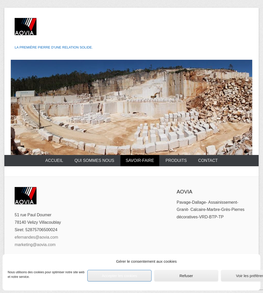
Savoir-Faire (140, 160)
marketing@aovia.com (35, 244)
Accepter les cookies (119, 276)
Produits (176, 160)
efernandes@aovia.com (36, 237)
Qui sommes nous (94, 160)
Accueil (54, 160)
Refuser (186, 276)
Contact (208, 160)
